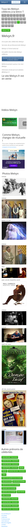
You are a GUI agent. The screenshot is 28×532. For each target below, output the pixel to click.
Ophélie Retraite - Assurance (17, 471)
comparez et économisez (9, 147)
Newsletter (4, 526)
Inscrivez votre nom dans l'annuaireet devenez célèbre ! (13, 59)
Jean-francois (6, 495)
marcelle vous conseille (8, 488)
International (5, 521)
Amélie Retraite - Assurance (10, 505)
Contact (3, 524)
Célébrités (15, 2)
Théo (3, 474)
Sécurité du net (6, 481)
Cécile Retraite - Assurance (9, 467)
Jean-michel (21, 492)
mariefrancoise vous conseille (10, 485)
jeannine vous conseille (8, 492)
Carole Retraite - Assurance (10, 502)
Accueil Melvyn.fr (6, 514)
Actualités (4, 515)
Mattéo (4, 471)
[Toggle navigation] (25, 2)
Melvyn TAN (5, 30)
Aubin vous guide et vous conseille (12, 478)
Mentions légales (6, 523)
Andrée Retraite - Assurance (10, 461)
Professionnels (5, 519)
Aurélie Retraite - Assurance (10, 464)
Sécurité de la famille (19, 481)
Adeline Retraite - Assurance (10, 509)
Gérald (21, 467)
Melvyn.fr (4, 2)
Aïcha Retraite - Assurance (9, 457)
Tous (3, 15)
